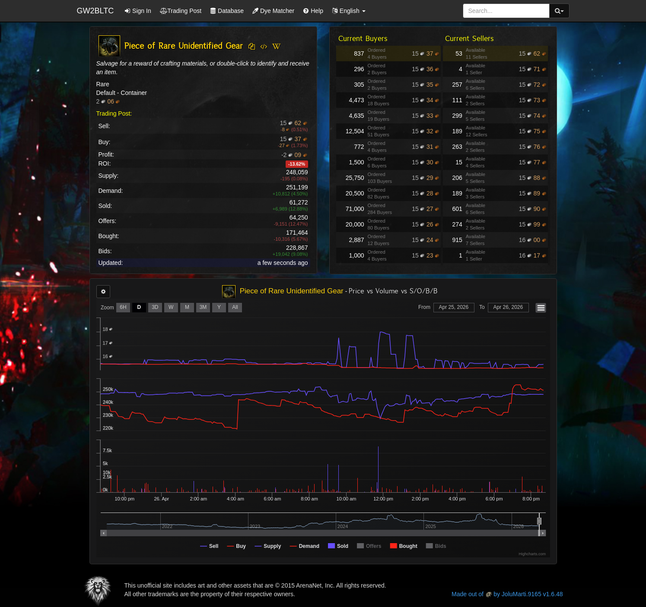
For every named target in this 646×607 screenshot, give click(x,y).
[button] (349, 11)
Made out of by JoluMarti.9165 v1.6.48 (507, 594)
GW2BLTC (95, 10)
